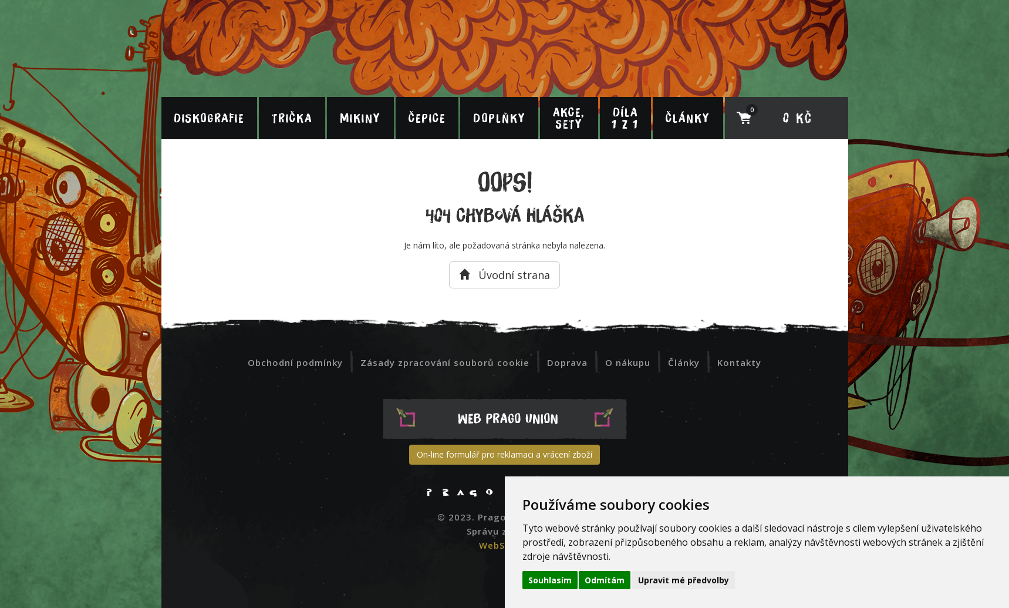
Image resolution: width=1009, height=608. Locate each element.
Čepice (427, 118)
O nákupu (627, 362)
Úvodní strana (504, 275)
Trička (292, 118)
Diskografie (209, 118)
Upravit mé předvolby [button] (683, 580)
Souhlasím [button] (550, 580)
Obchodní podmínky (295, 362)
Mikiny (360, 118)
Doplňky (499, 118)
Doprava (567, 362)
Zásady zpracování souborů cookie (444, 362)
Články (688, 118)
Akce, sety (569, 118)
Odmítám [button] (605, 580)
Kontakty (739, 362)
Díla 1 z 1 (625, 118)
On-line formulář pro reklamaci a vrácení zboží (504, 454)
